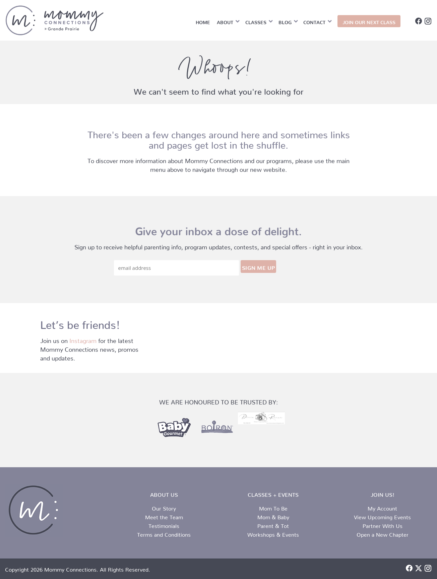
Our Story (164, 507)
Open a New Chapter (383, 533)
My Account (382, 507)
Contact (314, 21)
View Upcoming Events (382, 516)
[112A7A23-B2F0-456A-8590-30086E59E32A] (261, 418)
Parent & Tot (273, 525)
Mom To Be (273, 507)
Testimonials (163, 525)
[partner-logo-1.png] (173, 428)
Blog (285, 21)
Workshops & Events (273, 533)
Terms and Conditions (164, 533)
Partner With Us (382, 525)
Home (203, 21)
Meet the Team (164, 516)
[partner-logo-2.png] (216, 428)
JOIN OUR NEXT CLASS (368, 21)
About (225, 21)
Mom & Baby (273, 516)
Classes (255, 21)
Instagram (83, 339)
